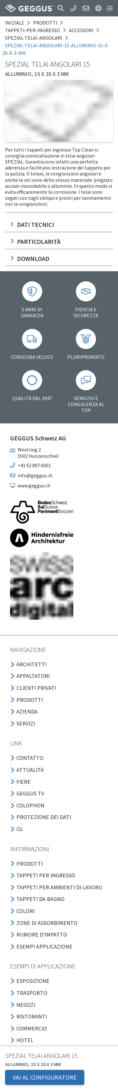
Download (29, 258)
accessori (81, 30)
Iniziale (14, 23)
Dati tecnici (32, 224)
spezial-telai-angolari (33, 38)
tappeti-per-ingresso (32, 30)
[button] (60, 8)
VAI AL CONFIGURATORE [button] (45, 1077)
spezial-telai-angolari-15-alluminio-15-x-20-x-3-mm (56, 49)
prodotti (45, 23)
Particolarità (35, 241)
